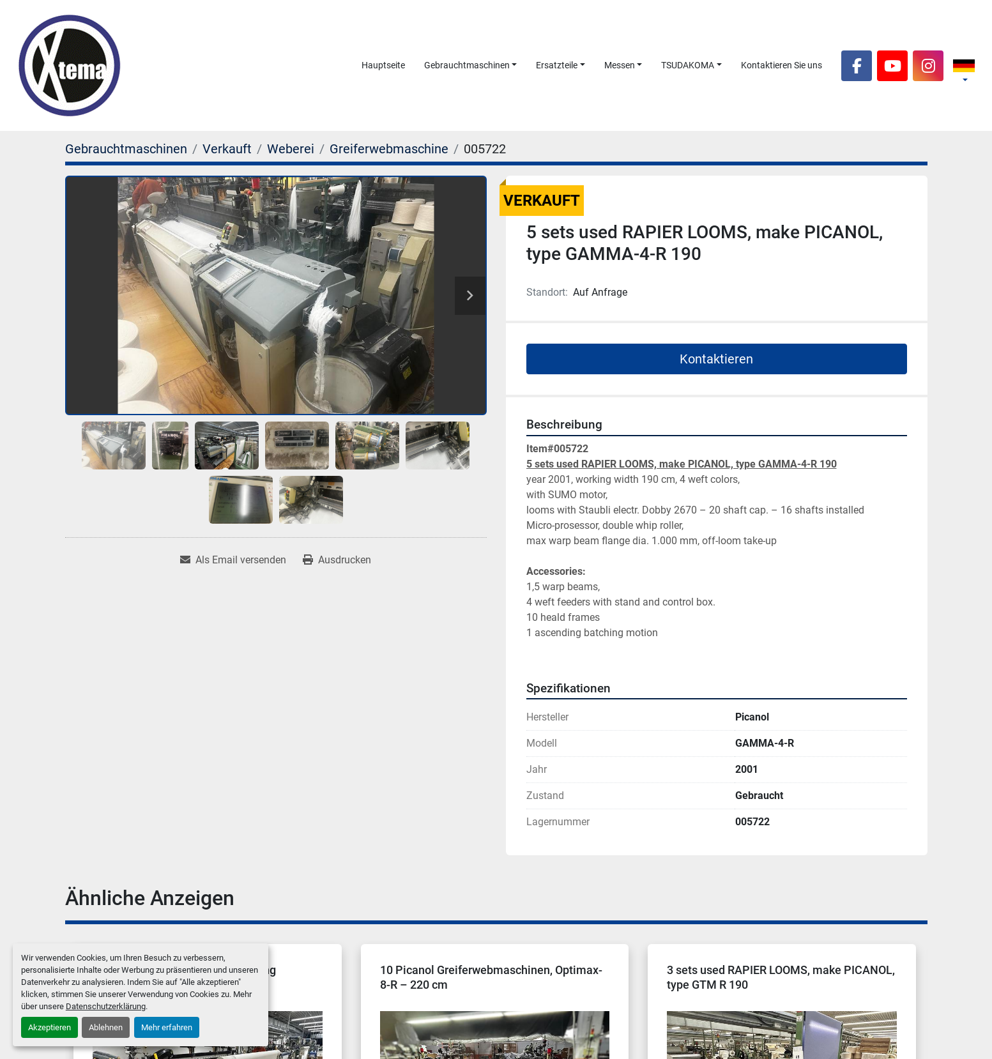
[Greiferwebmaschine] (389, 148)
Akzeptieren (49, 1027)
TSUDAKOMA (687, 65)
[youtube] (892, 65)
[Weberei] (290, 148)
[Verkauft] (227, 148)
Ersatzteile (556, 65)
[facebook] (856, 65)
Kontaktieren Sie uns (781, 65)
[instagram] (928, 65)
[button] (470, 65)
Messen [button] (619, 65)
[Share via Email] (233, 560)
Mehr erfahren (166, 1027)
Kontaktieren (716, 359)
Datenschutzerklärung (106, 1006)
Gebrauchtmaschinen (467, 65)
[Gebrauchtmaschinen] (126, 148)
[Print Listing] (336, 560)
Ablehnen (106, 1027)
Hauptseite (383, 65)
